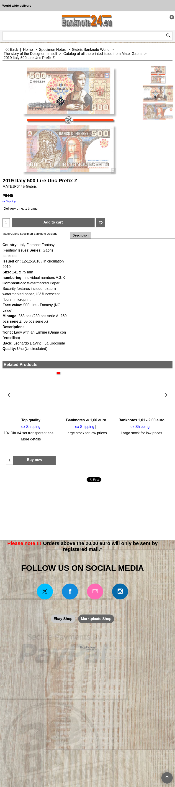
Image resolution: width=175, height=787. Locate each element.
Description (80, 235)
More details (30, 439)
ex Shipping (9, 201)
